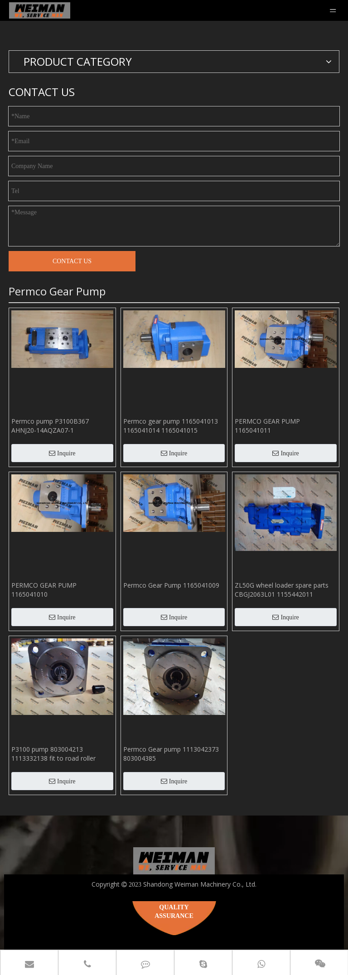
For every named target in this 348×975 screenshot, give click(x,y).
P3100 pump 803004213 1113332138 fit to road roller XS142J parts (53, 754)
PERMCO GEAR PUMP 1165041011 (267, 425)
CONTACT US (72, 261)
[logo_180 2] (174, 860)
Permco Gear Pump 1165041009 (171, 585)
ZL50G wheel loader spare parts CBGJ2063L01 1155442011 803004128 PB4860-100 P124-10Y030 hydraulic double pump (282, 590)
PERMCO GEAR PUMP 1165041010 (44, 590)
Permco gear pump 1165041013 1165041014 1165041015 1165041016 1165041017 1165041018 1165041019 (170, 426)
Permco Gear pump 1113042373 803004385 (171, 754)
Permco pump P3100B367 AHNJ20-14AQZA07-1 (50, 425)
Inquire (62, 453)
